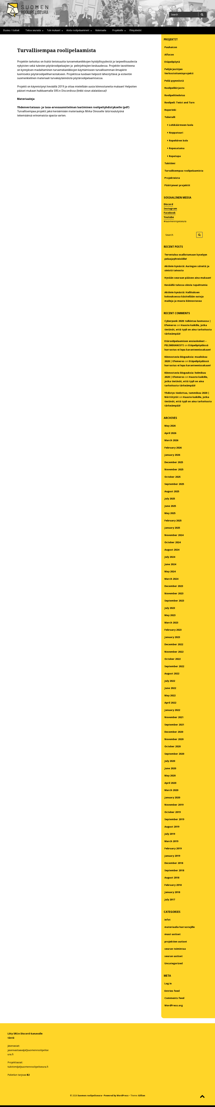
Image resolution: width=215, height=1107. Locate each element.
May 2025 (170, 513)
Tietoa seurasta (33, 30)
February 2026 (173, 447)
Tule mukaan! (53, 30)
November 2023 (173, 593)
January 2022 (172, 710)
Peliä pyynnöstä (174, 80)
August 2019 (171, 826)
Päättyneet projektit (177, 185)
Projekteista (172, 177)
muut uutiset (172, 934)
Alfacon (169, 54)
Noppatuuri (176, 132)
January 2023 (172, 637)
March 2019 (171, 841)
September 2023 (174, 600)
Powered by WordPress (116, 1095)
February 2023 (173, 629)
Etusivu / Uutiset (11, 30)
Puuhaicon (170, 47)
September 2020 (174, 753)
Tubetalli (169, 117)
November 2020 (173, 739)
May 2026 (170, 425)
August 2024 (171, 549)
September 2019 (174, 819)
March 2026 (171, 440)
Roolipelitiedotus (174, 95)
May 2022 (170, 695)
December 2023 (173, 586)
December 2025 (173, 462)
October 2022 (172, 658)
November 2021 (173, 717)
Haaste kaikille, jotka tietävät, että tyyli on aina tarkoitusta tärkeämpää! (188, 329)
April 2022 (170, 702)
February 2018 (173, 885)
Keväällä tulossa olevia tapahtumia (185, 285)
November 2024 (173, 535)
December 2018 (173, 863)
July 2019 (169, 833)
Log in (168, 983)
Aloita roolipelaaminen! (77, 30)
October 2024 (172, 542)
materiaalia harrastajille (179, 927)
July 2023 (169, 608)
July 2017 (169, 899)
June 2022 (170, 688)
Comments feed (174, 998)
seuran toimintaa (175, 948)
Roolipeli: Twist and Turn (179, 102)
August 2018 (171, 877)
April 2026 (170, 433)
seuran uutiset (173, 956)
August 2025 (171, 491)
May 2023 (170, 615)
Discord (168, 204)
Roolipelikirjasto (174, 87)
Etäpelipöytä (172, 61)
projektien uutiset (175, 941)
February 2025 (173, 520)
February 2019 (173, 848)
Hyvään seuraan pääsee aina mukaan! (187, 277)
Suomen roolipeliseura (90, 1095)
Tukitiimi (169, 163)
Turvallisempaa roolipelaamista (183, 170)
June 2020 (170, 768)
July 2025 (169, 498)
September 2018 (174, 870)
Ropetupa (175, 156)
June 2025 (170, 506)
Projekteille (117, 30)
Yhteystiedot (135, 30)
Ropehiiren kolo (178, 140)
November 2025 (173, 469)
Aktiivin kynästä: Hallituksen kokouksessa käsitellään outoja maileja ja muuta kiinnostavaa (184, 296)
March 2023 (171, 622)
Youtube (169, 217)
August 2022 (171, 673)
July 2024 (169, 556)
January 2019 (172, 855)
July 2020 (169, 761)
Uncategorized (173, 963)
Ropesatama (176, 148)
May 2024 (170, 571)
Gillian (141, 1095)
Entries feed (172, 990)
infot (167, 919)
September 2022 (174, 666)
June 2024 (170, 564)
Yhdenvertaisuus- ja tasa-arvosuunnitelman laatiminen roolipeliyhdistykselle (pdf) (73, 107)
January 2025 (172, 527)
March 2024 (171, 578)
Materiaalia (100, 30)
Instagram (170, 208)
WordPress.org (173, 1005)
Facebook (170, 212)
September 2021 (174, 724)
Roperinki (170, 109)
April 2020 (170, 782)
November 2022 (173, 651)
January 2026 (172, 454)
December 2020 (173, 731)
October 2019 (172, 812)
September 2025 (174, 484)
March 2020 (171, 790)
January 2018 (172, 892)
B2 (28, 1074)
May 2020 (170, 775)
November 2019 (173, 804)
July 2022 (169, 680)
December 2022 (173, 644)
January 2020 (172, 797)
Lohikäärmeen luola (181, 124)
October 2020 (172, 746)
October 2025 (172, 476)
